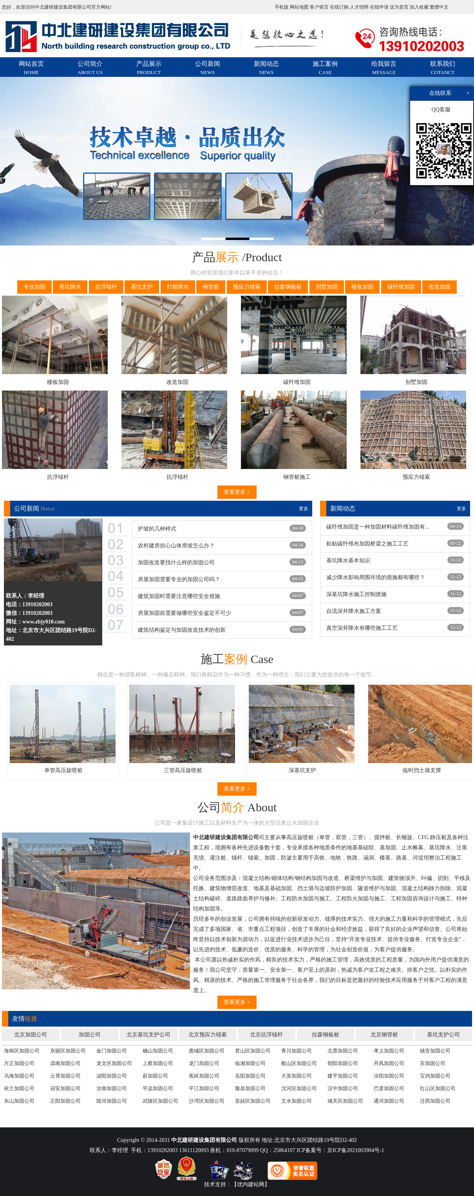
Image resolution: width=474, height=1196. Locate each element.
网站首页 (31, 67)
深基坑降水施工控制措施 (356, 594)
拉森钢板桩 (288, 287)
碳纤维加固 (401, 287)
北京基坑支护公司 (148, 1035)
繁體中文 (439, 7)
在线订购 (339, 7)
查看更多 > (237, 492)
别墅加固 (327, 287)
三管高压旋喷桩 (188, 770)
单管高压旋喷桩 (68, 770)
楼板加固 (362, 287)
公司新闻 (207, 67)
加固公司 (90, 1035)
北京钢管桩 (384, 1035)
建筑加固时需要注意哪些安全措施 (179, 596)
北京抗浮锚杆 (266, 1035)
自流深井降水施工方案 (353, 611)
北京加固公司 (30, 1035)
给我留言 (383, 67)
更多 (303, 508)
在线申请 (379, 7)
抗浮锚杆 (106, 287)
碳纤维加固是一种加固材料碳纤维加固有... (377, 527)
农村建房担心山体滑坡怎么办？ (176, 546)
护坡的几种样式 (157, 529)
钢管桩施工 (297, 477)
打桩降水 (178, 287)
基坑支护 (142, 287)
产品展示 (148, 67)
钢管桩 (211, 287)
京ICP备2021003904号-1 (355, 1150)
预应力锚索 (247, 287)
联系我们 (442, 67)
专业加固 (34, 287)
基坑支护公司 (443, 1035)
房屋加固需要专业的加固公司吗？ (179, 579)
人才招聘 (359, 7)
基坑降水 (70, 287)
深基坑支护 (307, 770)
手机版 (282, 7)
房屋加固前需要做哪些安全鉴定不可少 (184, 613)
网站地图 (299, 7)
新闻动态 (266, 67)
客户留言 (319, 7)
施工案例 (325, 67)
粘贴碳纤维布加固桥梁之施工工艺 (367, 544)
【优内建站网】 (251, 1184)
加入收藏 (419, 7)
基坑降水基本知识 (348, 560)
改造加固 (439, 287)
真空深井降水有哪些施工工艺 (362, 628)
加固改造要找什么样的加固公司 (176, 562)
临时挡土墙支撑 (427, 770)
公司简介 (90, 67)
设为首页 (399, 7)
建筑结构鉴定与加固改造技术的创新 (182, 630)
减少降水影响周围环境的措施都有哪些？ (375, 577)
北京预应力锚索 (207, 1035)
